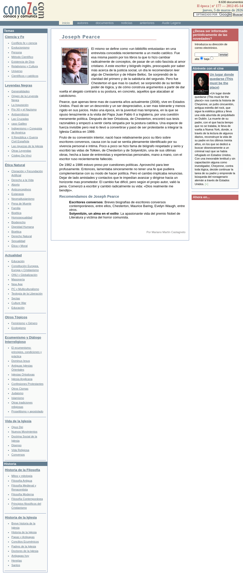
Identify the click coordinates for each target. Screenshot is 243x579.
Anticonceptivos (21, 189)
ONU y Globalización (24, 274)
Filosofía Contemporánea (27, 498)
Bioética (16, 212)
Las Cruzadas (20, 118)
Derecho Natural (21, 236)
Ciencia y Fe (14, 37)
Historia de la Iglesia (21, 517)
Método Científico (22, 56)
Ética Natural (15, 165)
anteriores (147, 23)
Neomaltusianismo (22, 198)
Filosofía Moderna (22, 494)
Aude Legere (171, 23)
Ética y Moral (19, 245)
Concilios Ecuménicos (25, 541)
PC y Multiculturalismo (25, 289)
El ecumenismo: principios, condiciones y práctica (26, 352)
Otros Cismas (19, 388)
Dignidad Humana (22, 226)
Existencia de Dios (22, 61)
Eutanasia (17, 193)
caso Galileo (19, 123)
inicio (66, 23)
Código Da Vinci (21, 155)
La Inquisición (20, 104)
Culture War (18, 302)
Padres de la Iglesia (23, 546)
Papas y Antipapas (23, 537)
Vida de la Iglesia (18, 421)
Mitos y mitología (21, 475)
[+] (206, 184)
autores (82, 23)
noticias (126, 23)
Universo (17, 71)
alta (197, 58)
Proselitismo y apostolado (27, 411)
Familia (16, 208)
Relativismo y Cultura (24, 66)
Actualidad (13, 255)
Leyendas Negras (18, 85)
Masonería (18, 279)
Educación (18, 261)
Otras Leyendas (21, 150)
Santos (15, 565)
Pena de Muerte (21, 203)
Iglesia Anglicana (21, 379)
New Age (17, 284)
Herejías (16, 560)
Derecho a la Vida (22, 180)
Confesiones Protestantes (27, 383)
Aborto (15, 184)
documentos (105, 23)
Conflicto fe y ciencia (24, 42)
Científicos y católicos (24, 75)
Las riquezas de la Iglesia (27, 146)
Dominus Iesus (20, 360)
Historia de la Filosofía (22, 470)
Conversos (18, 454)
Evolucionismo (20, 47)
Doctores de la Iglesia (24, 550)
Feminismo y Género (24, 323)
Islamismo (17, 397)
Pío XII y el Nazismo (23, 109)
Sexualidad (18, 240)
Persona (16, 52)
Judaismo (17, 393)
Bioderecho (18, 222)
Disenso (16, 445)
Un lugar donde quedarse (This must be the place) (222, 81)
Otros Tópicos (16, 317)
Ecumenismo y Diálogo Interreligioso (23, 340)
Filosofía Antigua (21, 480)
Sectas (15, 298)
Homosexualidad (21, 217)
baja (206, 58)
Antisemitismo (20, 114)
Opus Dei (17, 427)
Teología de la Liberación (27, 293)
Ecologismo (18, 327)
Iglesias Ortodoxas (23, 374)
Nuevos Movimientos (24, 431)
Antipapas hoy (20, 555)
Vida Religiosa (20, 450)
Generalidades (20, 91)
